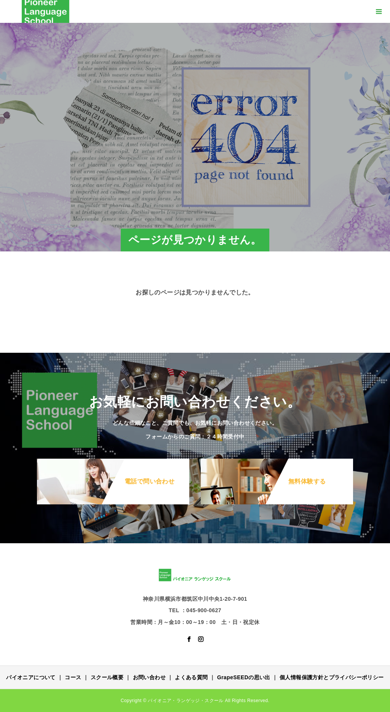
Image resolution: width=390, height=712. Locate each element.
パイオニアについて (31, 677)
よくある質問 (191, 677)
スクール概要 (107, 677)
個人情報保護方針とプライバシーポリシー (332, 677)
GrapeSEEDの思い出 (243, 677)
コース (73, 677)
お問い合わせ (149, 677)
